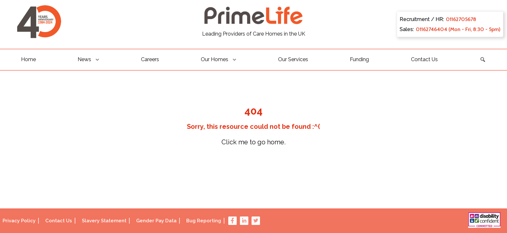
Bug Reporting (203, 221)
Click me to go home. (253, 142)
